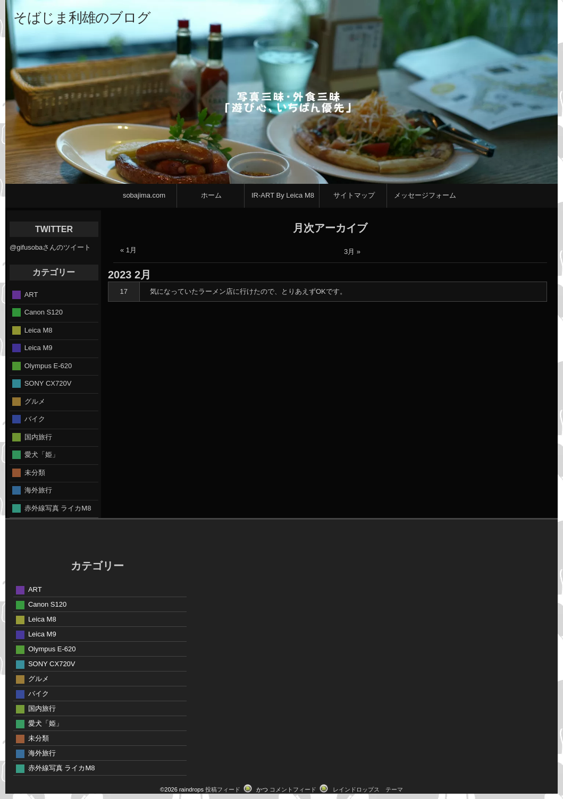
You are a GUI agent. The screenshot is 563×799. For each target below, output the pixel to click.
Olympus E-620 (48, 365)
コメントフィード (293, 789)
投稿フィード (222, 789)
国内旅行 (38, 436)
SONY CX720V (48, 383)
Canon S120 (43, 312)
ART (31, 294)
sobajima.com (144, 195)
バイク (34, 419)
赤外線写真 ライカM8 (57, 508)
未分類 (34, 472)
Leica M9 (38, 348)
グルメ (34, 401)
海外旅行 (38, 490)
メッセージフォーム (425, 195)
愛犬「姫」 (41, 454)
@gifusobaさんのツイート (50, 247)
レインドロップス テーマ (368, 789)
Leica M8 (38, 330)
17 (124, 291)
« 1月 (128, 250)
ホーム (211, 195)
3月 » (352, 252)
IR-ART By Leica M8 (282, 195)
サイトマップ (354, 195)
